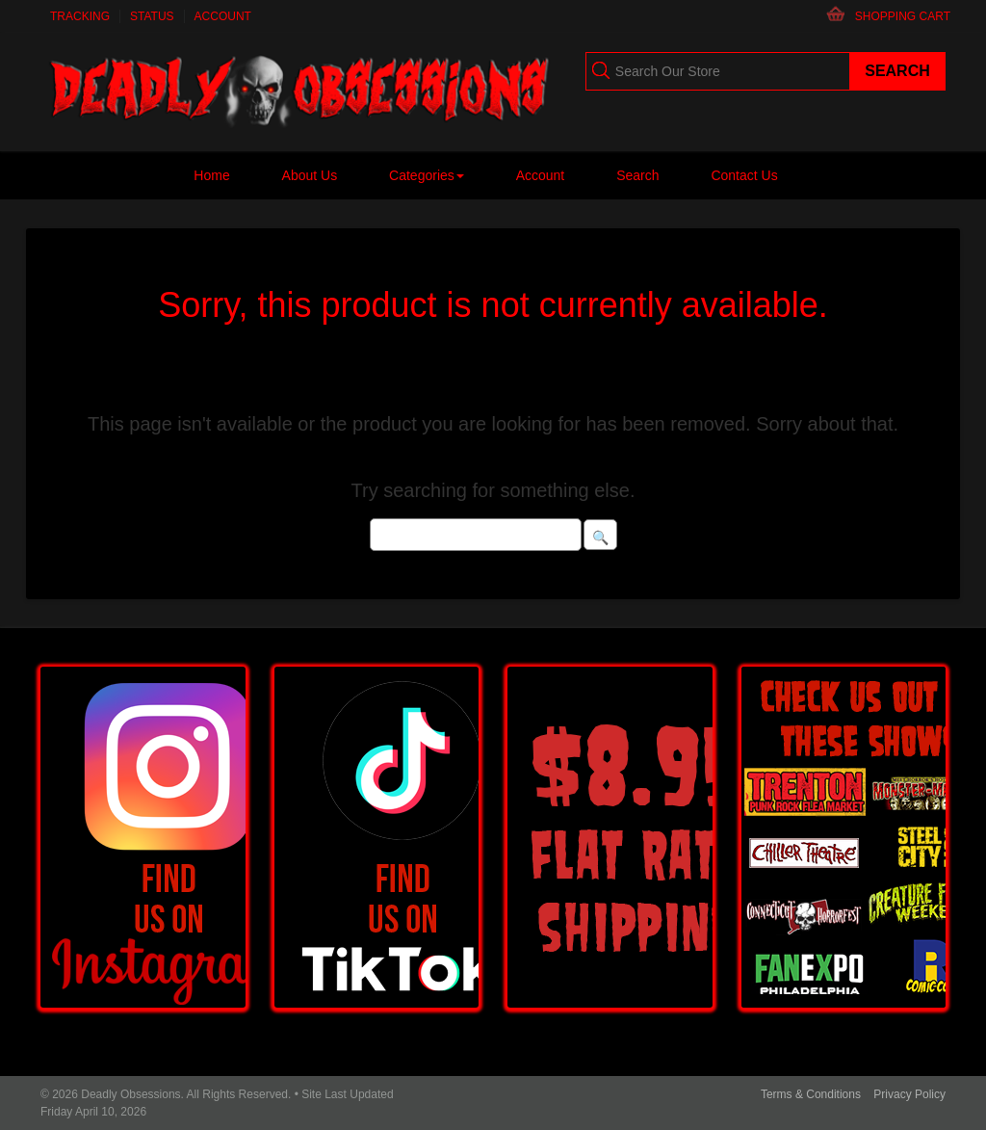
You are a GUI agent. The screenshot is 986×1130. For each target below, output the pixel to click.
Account (223, 16)
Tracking (80, 16)
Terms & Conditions (811, 1094)
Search (637, 175)
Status (152, 16)
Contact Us (744, 175)
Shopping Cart (902, 16)
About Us (310, 175)
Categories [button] (426, 175)
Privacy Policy (909, 1094)
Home (211, 175)
